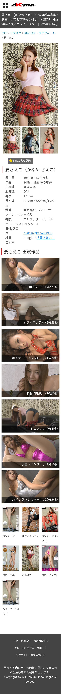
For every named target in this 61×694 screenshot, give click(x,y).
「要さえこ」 (45, 237)
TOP (15, 641)
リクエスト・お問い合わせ (30, 655)
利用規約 (25, 641)
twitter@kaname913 (38, 233)
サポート (42, 648)
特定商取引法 (41, 641)
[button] (55, 85)
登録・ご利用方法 (24, 648)
